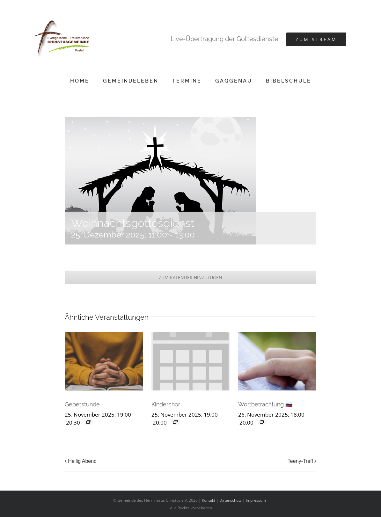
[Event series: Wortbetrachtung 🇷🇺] (262, 422)
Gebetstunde (82, 404)
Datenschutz (230, 500)
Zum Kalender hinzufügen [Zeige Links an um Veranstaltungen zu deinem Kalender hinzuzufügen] (190, 277)
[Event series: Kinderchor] (175, 422)
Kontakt (208, 500)
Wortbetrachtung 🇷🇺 (265, 404)
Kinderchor (165, 404)
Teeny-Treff (300, 461)
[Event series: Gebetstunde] (88, 422)
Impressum (256, 500)
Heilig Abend (82, 461)
